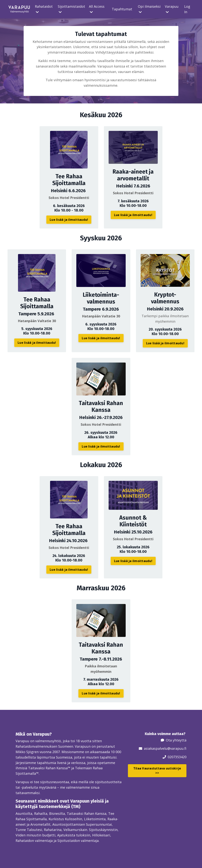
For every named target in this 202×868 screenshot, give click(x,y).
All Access (96, 9)
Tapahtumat (122, 9)
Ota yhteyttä (176, 740)
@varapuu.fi (176, 748)
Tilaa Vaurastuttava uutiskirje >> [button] (157, 770)
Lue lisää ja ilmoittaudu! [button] (69, 220)
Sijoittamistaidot (71, 9)
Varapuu (172, 9)
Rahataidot (44, 9)
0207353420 (177, 757)
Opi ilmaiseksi (149, 9)
